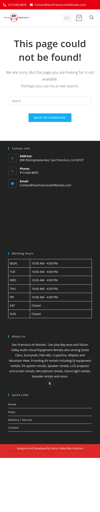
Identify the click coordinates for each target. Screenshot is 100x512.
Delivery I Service (20, 420)
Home (12, 404)
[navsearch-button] (91, 18)
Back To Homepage (50, 117)
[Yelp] (50, 383)
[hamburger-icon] (67, 18)
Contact (13, 427)
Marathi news (49, 451)
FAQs (11, 412)
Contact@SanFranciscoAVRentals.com (45, 185)
